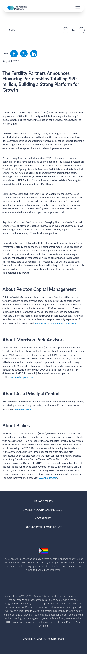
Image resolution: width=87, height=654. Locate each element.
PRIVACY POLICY (43, 501)
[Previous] (65, 30)
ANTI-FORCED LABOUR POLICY (43, 527)
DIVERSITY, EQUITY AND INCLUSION (43, 509)
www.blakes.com (48, 477)
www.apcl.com (23, 408)
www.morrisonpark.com (20, 377)
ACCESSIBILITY (43, 518)
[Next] (82, 30)
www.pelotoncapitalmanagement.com (55, 322)
